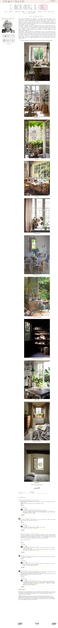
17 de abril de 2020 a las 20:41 (35, 499)
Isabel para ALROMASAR (25, 499)
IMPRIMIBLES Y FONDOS (19, 11)
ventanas (43, 493)
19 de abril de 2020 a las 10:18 (32, 570)
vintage (46, 493)
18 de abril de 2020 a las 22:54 (33, 562)
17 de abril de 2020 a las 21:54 (29, 518)
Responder (22, 505)
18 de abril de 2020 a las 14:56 (33, 546)
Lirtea (22, 555)
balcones (24, 493)
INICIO (5, 11)
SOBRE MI (11, 11)
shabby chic (39, 493)
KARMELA (24, 509)
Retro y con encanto (24, 533)
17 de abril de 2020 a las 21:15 (33, 509)
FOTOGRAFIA (40, 11)
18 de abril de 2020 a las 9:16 (34, 533)
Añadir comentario (22, 589)
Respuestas (23, 507)
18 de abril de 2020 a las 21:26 (29, 555)
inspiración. (28, 493)
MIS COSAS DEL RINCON (31, 11)
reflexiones (34, 493)
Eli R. (22, 518)
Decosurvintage (23, 570)
